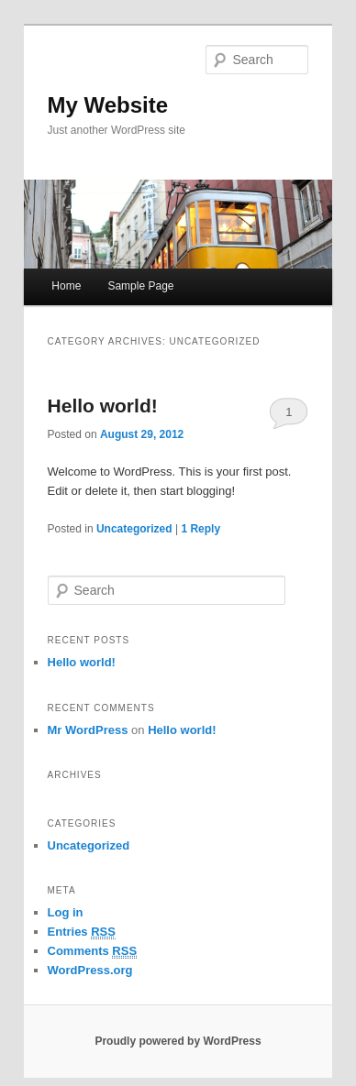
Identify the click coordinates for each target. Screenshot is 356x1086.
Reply (200, 528)
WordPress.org (90, 970)
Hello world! (103, 405)
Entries (82, 932)
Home (66, 286)
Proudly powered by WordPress (178, 1041)
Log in (65, 912)
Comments (93, 951)
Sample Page (140, 286)
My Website (108, 105)
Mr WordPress (88, 730)
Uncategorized (134, 528)
